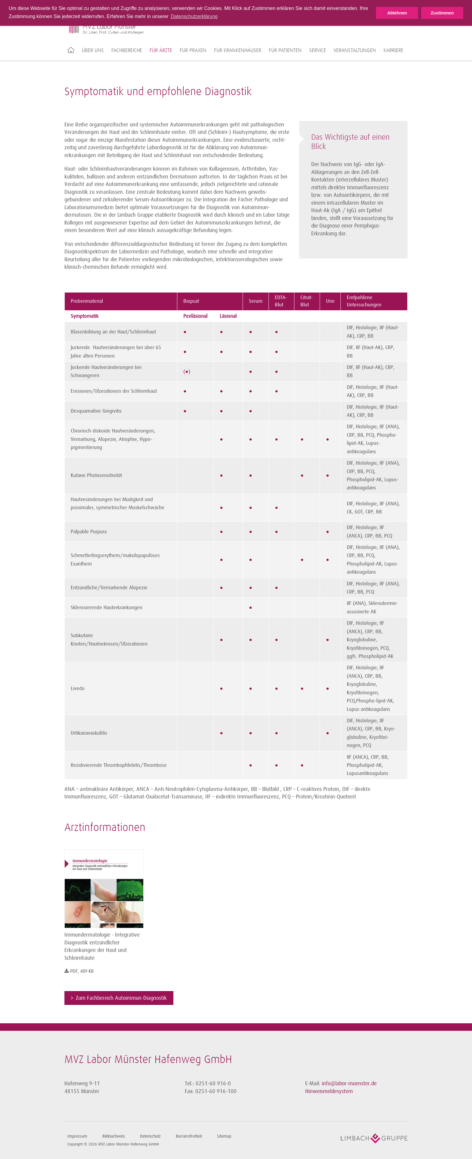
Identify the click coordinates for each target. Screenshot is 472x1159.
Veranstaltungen (355, 50)
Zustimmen (442, 13)
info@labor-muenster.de (349, 1083)
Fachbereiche (126, 50)
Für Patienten (285, 50)
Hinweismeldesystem (329, 1091)
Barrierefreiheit (189, 1136)
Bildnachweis (113, 1136)
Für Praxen (193, 50)
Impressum (77, 1136)
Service (317, 50)
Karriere (393, 50)
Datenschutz (150, 1136)
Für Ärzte (161, 50)
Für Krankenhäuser (237, 50)
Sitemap (224, 1136)
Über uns (93, 50)
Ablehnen (397, 13)
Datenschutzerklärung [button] (194, 16)
